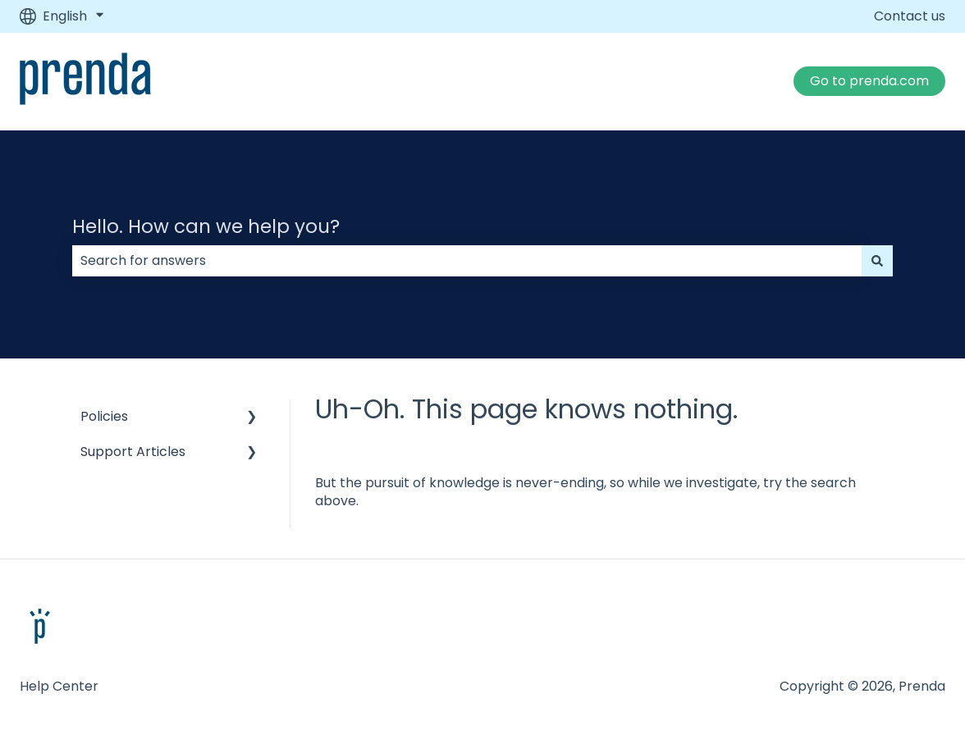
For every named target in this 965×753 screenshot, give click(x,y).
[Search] (877, 260)
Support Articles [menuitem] (132, 451)
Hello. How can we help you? (206, 226)
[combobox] (467, 260)
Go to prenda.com (869, 80)
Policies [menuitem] (104, 416)
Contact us (909, 16)
